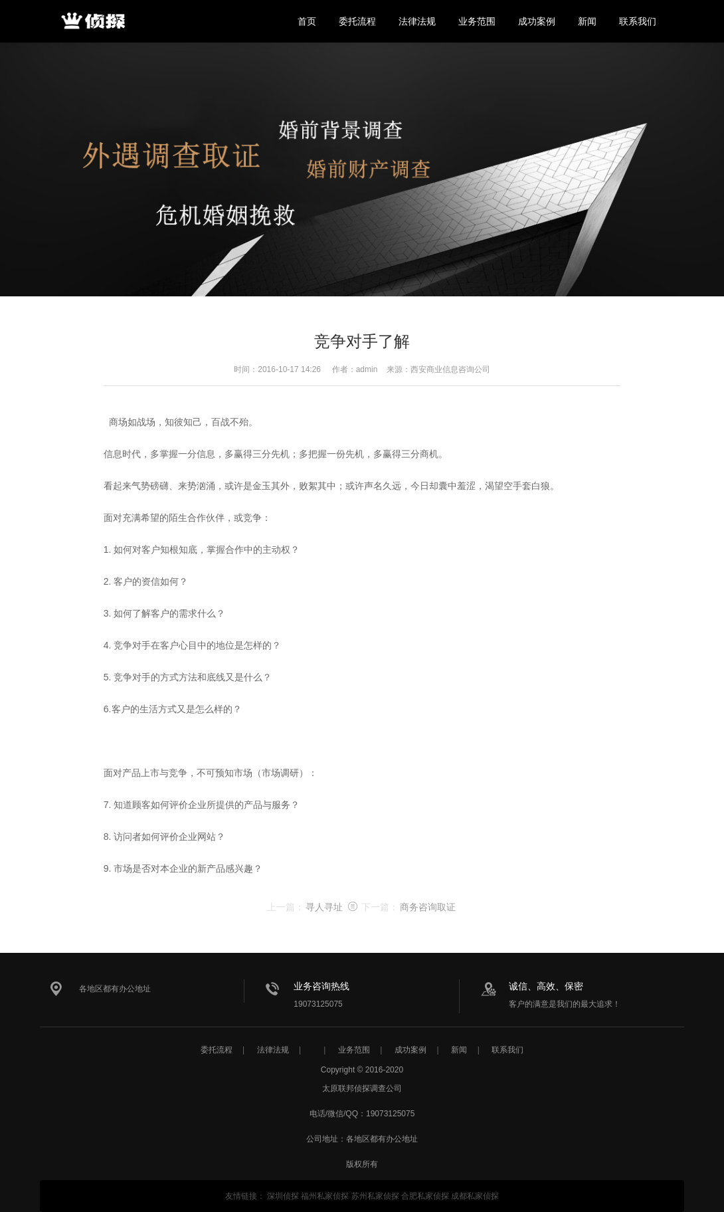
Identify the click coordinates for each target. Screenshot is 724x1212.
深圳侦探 (283, 1196)
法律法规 (417, 21)
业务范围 (477, 21)
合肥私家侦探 (425, 1196)
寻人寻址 (324, 907)
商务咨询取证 (428, 907)
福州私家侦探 (325, 1196)
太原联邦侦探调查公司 (93, 21)
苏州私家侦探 (375, 1196)
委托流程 (357, 21)
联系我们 (637, 21)
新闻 (587, 21)
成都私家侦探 (475, 1196)
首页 (307, 21)
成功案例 (536, 21)
